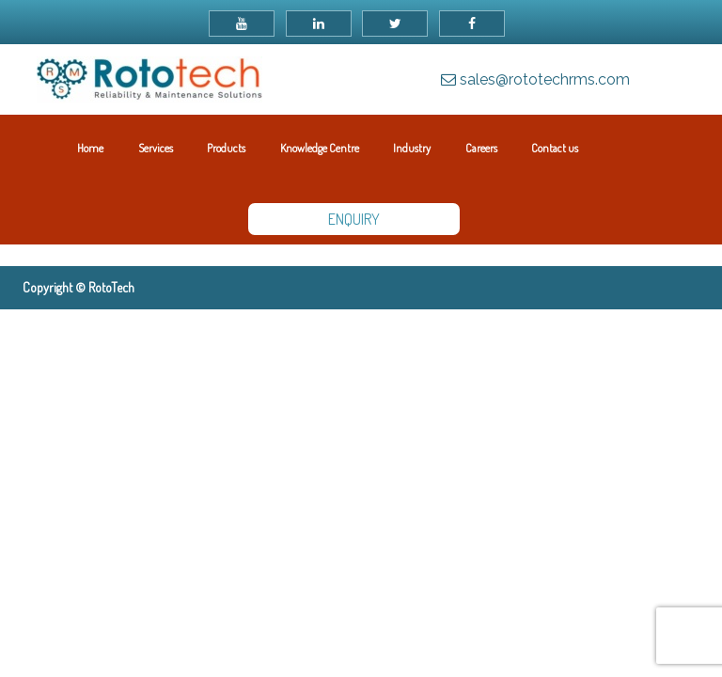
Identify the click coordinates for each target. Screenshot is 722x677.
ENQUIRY (354, 219)
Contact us (554, 148)
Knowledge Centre (319, 148)
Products (226, 148)
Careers (481, 148)
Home (90, 148)
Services (155, 148)
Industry (412, 148)
